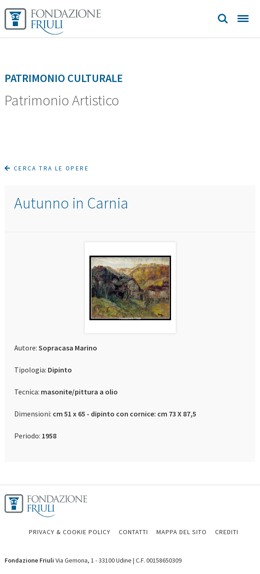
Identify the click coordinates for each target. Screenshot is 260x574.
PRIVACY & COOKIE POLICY (70, 532)
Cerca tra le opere (47, 168)
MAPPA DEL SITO (181, 532)
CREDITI (226, 532)
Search (223, 19)
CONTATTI (133, 532)
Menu (243, 18)
